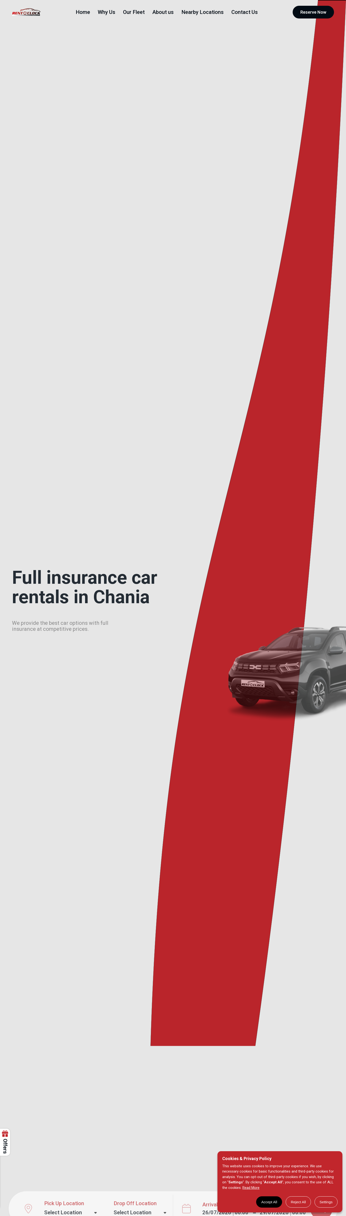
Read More (251, 1188)
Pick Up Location (64, 1196)
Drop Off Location (135, 1196)
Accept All (269, 1202)
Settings (326, 1202)
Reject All (298, 1202)
